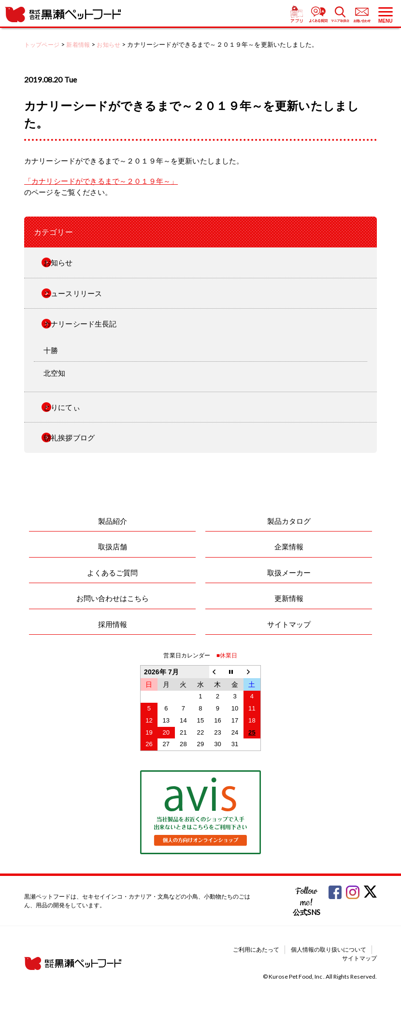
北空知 (54, 373)
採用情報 (112, 624)
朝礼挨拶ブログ (69, 437)
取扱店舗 (112, 546)
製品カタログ (289, 521)
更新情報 (288, 598)
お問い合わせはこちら (112, 598)
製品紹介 (112, 521)
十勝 (50, 350)
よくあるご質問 (112, 572)
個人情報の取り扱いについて (328, 949)
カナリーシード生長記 (80, 323)
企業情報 (288, 546)
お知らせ (58, 262)
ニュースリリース (72, 293)
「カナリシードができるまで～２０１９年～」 (101, 181)
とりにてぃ (61, 407)
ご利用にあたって (256, 949)
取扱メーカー (289, 572)
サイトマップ (289, 624)
